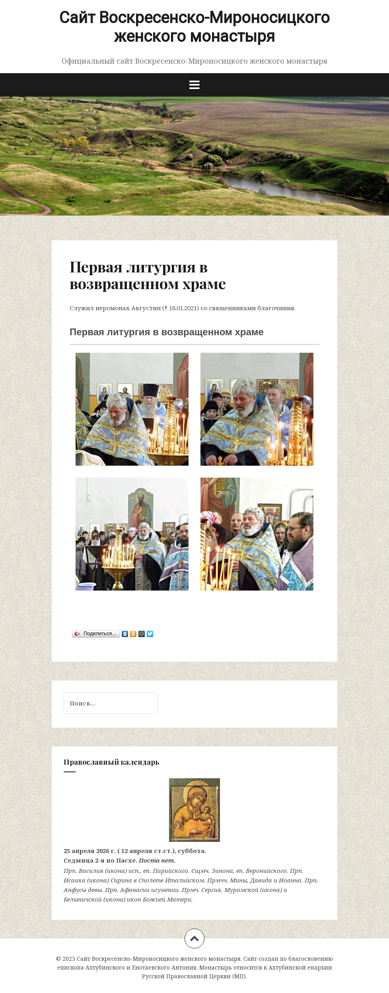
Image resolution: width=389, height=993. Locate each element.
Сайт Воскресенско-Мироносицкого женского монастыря (194, 27)
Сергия (211, 890)
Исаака (75, 880)
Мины (238, 880)
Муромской (241, 890)
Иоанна (290, 880)
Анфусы (75, 890)
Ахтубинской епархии (300, 967)
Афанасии (135, 890)
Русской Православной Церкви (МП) (194, 976)
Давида (261, 880)
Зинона (222, 870)
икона (116, 870)
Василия (91, 870)
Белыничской (83, 899)
